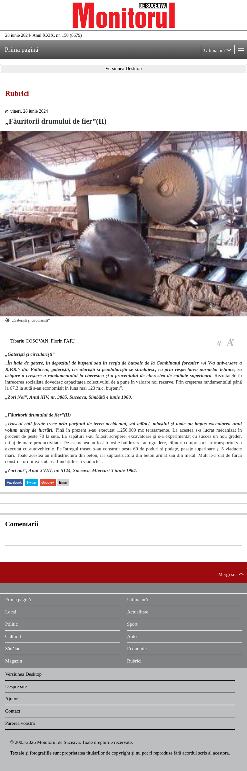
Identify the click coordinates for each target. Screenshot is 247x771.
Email (63, 482)
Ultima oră (137, 599)
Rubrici (17, 93)
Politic (11, 624)
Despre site (16, 686)
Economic (137, 648)
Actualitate (137, 611)
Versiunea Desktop (23, 674)
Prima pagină (18, 599)
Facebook (14, 482)
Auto (132, 636)
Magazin (13, 660)
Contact (12, 711)
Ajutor (11, 698)
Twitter (31, 482)
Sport (132, 624)
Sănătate (13, 648)
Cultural (13, 636)
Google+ (47, 482)
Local (10, 611)
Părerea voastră (20, 723)
